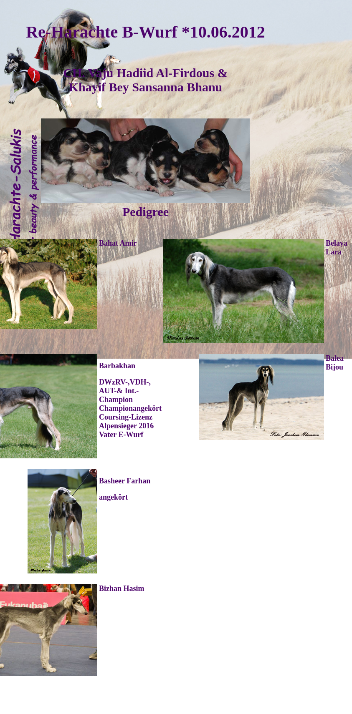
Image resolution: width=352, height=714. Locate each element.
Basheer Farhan (124, 481)
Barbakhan (117, 366)
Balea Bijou (335, 362)
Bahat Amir (118, 243)
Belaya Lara (336, 247)
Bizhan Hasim (121, 588)
